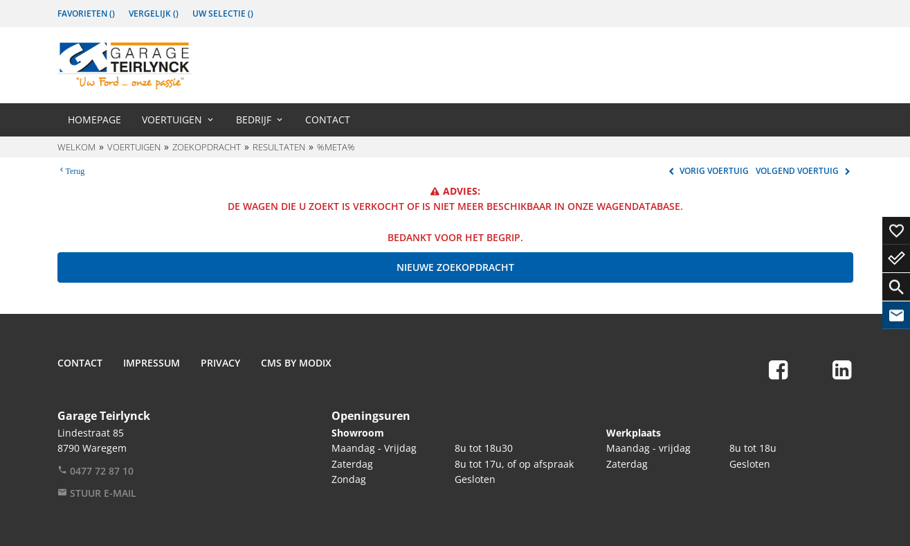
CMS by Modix (296, 362)
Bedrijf (253, 119)
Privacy (220, 362)
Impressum (151, 362)
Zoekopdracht (206, 147)
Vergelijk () (154, 13)
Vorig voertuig (707, 171)
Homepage (94, 119)
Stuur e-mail (96, 493)
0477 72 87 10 (95, 470)
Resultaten (279, 147)
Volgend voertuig (804, 171)
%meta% (336, 147)
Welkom (76, 147)
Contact (327, 119)
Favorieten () (86, 13)
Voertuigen (172, 119)
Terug (75, 170)
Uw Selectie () (222, 13)
